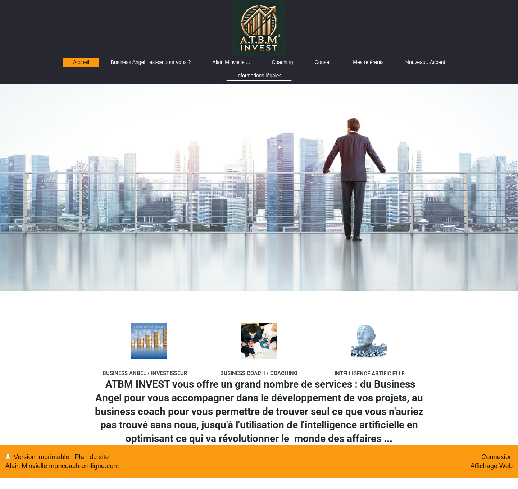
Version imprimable (38, 457)
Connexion (497, 457)
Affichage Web (491, 466)
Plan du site (92, 457)
